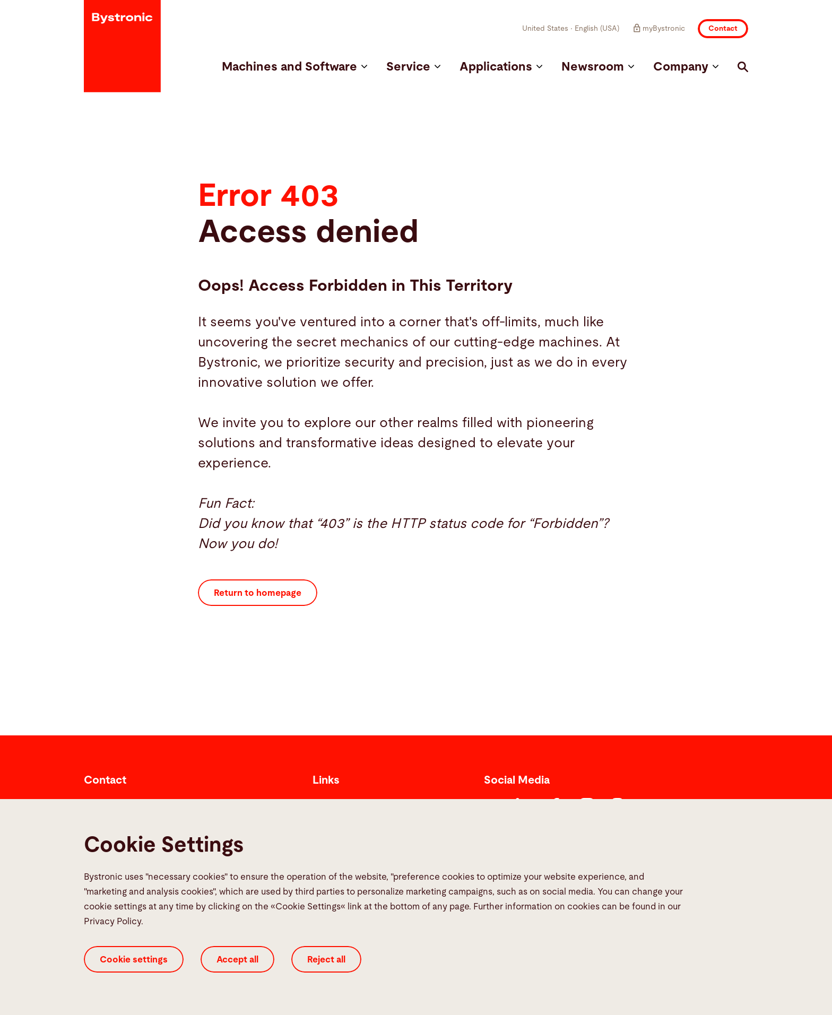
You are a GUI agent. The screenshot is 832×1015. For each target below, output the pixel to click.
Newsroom (597, 67)
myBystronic (658, 28)
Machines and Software (294, 67)
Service (413, 67)
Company (685, 67)
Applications (501, 67)
